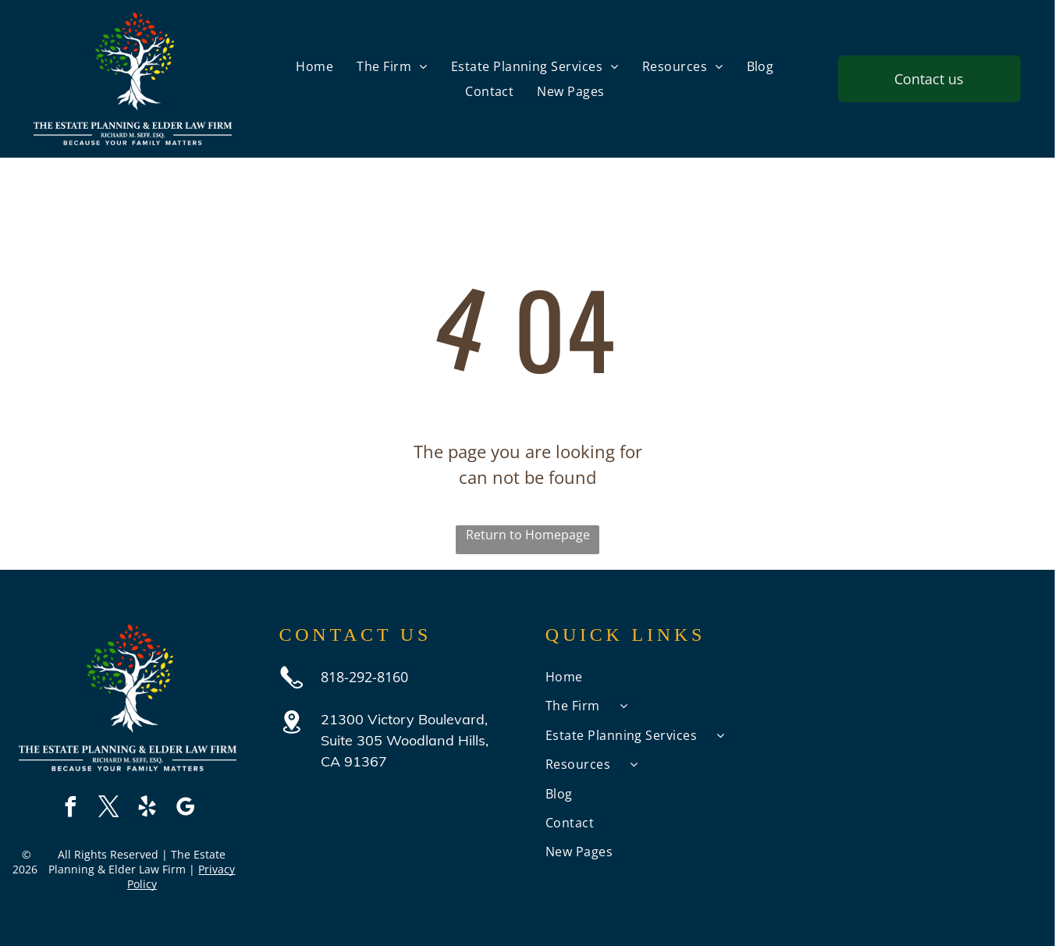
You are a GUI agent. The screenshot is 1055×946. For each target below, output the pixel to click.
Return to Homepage (528, 534)
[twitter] (108, 809)
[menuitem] (314, 66)
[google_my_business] (185, 809)
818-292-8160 (364, 676)
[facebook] (70, 809)
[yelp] (147, 809)
